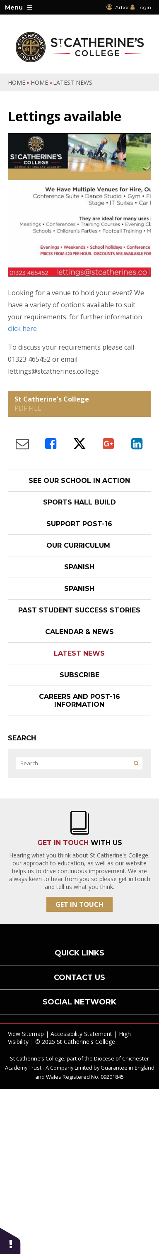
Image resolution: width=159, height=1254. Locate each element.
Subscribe (79, 675)
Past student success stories (79, 610)
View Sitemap (26, 1034)
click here (22, 328)
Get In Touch (79, 904)
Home (16, 82)
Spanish (79, 567)
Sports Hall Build (79, 502)
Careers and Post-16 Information (79, 700)
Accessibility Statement (81, 1034)
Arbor (117, 7)
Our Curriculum (79, 545)
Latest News (72, 82)
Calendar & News (79, 632)
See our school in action (79, 481)
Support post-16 (79, 524)
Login (144, 7)
